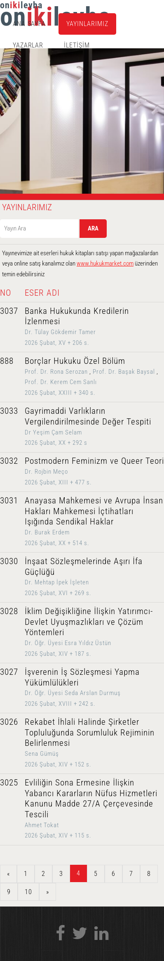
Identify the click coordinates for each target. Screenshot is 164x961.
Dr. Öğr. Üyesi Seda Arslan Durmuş (73, 693)
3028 (9, 611)
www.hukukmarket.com (105, 263)
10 (28, 892)
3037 (9, 311)
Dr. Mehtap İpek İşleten (57, 582)
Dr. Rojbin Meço (46, 471)
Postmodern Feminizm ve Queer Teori (94, 461)
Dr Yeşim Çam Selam (53, 432)
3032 (9, 461)
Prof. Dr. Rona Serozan (56, 371)
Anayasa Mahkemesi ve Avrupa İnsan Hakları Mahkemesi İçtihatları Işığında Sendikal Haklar (94, 511)
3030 (9, 561)
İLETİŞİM (77, 45)
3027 (9, 672)
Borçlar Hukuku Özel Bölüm (75, 361)
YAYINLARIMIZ (87, 24)
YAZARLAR (28, 45)
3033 (9, 411)
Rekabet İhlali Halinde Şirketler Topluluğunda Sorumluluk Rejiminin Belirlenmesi (90, 732)
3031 (9, 500)
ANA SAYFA (29, 24)
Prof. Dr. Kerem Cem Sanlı (61, 382)
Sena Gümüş (42, 753)
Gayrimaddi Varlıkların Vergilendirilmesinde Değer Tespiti (88, 416)
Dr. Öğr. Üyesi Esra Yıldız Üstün (68, 643)
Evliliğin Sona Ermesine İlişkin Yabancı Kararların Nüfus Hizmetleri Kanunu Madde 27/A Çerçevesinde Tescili (91, 798)
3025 (9, 783)
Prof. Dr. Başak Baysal (124, 371)
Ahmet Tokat (42, 825)
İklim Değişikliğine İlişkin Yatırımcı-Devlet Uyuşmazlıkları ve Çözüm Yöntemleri (89, 621)
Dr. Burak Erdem (47, 532)
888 (7, 361)
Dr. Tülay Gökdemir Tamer (60, 332)
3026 (9, 722)
